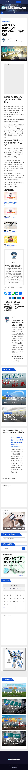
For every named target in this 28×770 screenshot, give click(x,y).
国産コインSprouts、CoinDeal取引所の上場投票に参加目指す (8, 306)
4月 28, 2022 (8, 727)
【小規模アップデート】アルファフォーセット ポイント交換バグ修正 (14, 741)
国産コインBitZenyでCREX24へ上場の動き (13, 29)
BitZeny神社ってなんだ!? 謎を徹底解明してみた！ (10, 232)
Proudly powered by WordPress (9, 766)
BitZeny (20, 41)
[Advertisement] (14, 79)
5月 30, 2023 (8, 694)
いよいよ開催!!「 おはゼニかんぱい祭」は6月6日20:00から (10, 246)
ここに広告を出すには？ (21, 575)
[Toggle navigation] (14, 13)
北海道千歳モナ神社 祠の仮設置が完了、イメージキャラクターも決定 (13, 417)
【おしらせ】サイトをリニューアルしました (13, 708)
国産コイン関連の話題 (6, 21)
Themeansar (14, 767)
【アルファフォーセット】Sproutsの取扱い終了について (13, 692)
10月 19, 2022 (8, 711)
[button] (25, 12)
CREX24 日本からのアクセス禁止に (13, 381)
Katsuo (11, 39)
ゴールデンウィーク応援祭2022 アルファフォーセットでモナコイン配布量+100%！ (14, 725)
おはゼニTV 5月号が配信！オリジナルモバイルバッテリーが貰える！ (10, 204)
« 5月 (4, 607)
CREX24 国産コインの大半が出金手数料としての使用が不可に (13, 400)
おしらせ (5, 688)
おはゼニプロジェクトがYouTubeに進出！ (10, 218)
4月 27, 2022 (8, 743)
